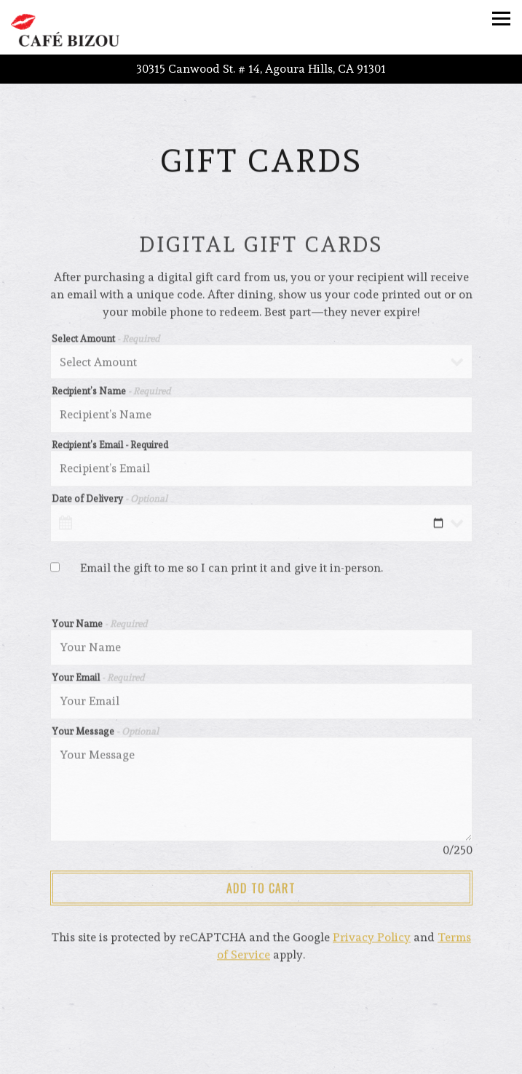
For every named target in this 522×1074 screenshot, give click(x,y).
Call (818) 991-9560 (261, 1056)
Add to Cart (261, 890)
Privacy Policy (372, 939)
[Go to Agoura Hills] (261, 69)
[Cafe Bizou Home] (67, 27)
